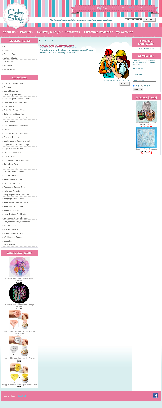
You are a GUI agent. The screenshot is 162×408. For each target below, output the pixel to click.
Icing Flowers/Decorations (13, 206)
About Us (9, 32)
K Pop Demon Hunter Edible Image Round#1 (19, 305)
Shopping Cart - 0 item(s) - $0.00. (114, 8)
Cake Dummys (8, 106)
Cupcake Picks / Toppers (12, 149)
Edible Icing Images (10, 168)
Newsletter (7, 66)
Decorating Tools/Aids (11, 152)
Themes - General (10, 229)
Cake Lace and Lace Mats (13, 114)
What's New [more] (19, 252)
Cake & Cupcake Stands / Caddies (16, 99)
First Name (138, 68)
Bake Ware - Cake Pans (12, 83)
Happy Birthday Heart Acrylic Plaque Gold (19, 384)
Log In (94, 8)
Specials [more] (146, 97)
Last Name (137, 75)
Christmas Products (10, 137)
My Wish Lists (8, 69)
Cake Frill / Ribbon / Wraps (13, 110)
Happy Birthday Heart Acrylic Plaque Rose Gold (19, 331)
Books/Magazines (10, 91)
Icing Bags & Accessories (13, 199)
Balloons (6, 87)
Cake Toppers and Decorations (15, 125)
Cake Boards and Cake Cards (14, 102)
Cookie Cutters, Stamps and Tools (16, 141)
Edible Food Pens (10, 164)
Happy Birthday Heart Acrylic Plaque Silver (19, 358)
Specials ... (7, 241)
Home (87, 8)
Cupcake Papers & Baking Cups (15, 145)
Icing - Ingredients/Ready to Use (15, 195)
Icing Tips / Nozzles (10, 210)
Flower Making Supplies (12, 179)
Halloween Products (11, 191)
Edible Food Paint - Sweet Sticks (15, 160)
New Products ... (9, 245)
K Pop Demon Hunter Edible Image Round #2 (19, 278)
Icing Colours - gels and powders (15, 202)
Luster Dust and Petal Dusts (14, 214)
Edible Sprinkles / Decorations (14, 172)
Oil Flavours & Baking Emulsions (15, 218)
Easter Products (9, 156)
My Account (124, 32)
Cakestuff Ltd (21, 396)
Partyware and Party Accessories (16, 222)
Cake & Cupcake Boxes (12, 95)
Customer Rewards (97, 32)
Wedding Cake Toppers (12, 237)
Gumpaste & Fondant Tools (13, 187)
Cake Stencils (8, 122)
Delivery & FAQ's (49, 32)
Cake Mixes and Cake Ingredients (16, 118)
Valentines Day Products (12, 233)
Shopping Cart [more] (146, 42)
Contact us (72, 32)
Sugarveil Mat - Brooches (146, 148)
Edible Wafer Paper (10, 176)
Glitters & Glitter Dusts (11, 183)
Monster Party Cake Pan (146, 122)
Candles (6, 129)
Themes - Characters (11, 226)
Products (26, 32)
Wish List (142, 8)
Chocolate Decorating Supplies (15, 133)
